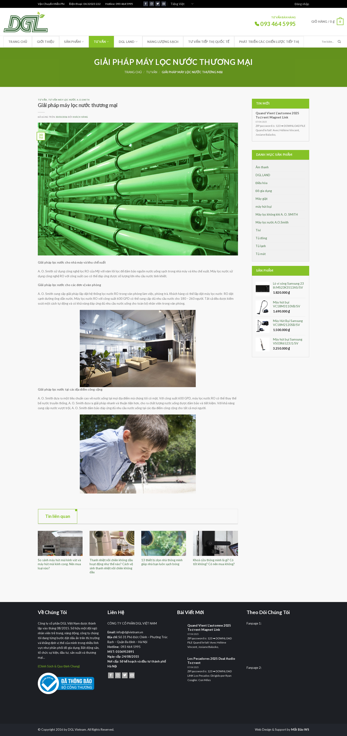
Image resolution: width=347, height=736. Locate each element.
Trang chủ (17, 42)
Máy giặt (261, 199)
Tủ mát (261, 254)
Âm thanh (262, 167)
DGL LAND (128, 41)
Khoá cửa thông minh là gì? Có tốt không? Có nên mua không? (214, 562)
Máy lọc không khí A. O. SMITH (277, 214)
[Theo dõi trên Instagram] (151, 3)
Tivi (258, 230)
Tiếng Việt (181, 4)
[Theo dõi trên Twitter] (157, 3)
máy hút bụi (264, 206)
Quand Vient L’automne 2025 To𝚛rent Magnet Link (277, 115)
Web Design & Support (270, 729)
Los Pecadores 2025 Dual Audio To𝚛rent (211, 661)
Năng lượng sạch (162, 42)
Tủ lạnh (261, 246)
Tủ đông (261, 238)
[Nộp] (339, 41)
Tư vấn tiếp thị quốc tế (208, 42)
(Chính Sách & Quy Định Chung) (59, 666)
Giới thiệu (45, 42)
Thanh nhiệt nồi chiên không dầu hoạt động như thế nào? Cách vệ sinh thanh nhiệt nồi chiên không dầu (111, 566)
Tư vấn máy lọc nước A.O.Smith (69, 100)
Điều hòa (261, 183)
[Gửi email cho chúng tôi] (163, 3)
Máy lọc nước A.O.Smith (272, 222)
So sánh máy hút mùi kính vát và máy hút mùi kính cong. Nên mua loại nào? (59, 564)
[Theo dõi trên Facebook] (145, 3)
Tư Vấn (101, 41)
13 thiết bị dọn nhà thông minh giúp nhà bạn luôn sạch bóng (162, 562)
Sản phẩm (74, 41)
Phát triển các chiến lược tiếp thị (269, 42)
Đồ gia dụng (264, 191)
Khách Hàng (80, 117)
